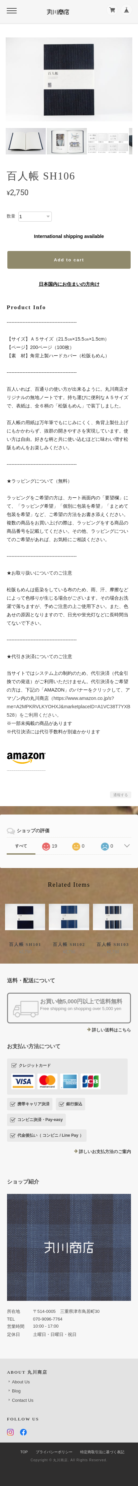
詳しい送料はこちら (111, 1029)
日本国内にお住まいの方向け (69, 284)
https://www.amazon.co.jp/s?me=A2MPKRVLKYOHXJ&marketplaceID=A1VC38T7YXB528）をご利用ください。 (68, 707)
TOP (24, 1452)
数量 (11, 216)
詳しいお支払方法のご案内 (105, 1151)
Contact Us (22, 1400)
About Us (21, 1381)
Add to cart (69, 259)
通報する (120, 795)
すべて (21, 846)
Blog (16, 1390)
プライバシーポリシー (54, 1452)
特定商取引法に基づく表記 (102, 1452)
